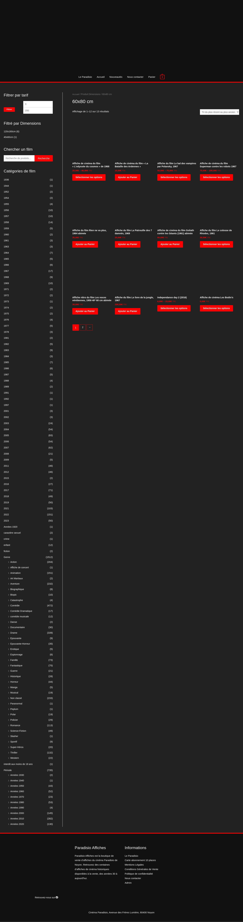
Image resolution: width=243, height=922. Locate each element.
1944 (6, 186)
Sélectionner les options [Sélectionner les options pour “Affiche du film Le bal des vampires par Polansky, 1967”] (174, 178)
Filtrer (9, 110)
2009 (6, 460)
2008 (6, 454)
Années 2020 (17, 825)
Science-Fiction (18, 731)
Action (13, 562)
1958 (6, 223)
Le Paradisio (85, 76)
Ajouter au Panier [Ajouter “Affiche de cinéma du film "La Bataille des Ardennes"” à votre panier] (128, 178)
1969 (6, 284)
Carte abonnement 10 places (140, 861)
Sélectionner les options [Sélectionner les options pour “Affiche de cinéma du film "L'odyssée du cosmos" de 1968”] (89, 178)
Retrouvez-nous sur (46, 898)
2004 (6, 430)
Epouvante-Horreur (20, 644)
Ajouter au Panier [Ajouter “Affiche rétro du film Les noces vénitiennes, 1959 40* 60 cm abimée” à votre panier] (86, 316)
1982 (6, 345)
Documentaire (17, 628)
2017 (6, 491)
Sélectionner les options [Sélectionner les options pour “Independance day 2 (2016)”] (174, 310)
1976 (6, 320)
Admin (128, 883)
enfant (7, 546)
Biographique (17, 590)
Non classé (16, 699)
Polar (13, 715)
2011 (6, 466)
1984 (6, 357)
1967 (6, 272)
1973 (6, 302)
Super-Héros (17, 748)
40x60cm (9, 137)
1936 (6, 180)
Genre (7, 558)
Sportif (13, 742)
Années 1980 (17, 803)
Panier (151, 76)
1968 (6, 278)
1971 (6, 290)
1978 (6, 332)
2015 (6, 479)
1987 (6, 375)
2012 (6, 472)
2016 (6, 485)
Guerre (14, 671)
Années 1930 (17, 776)
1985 (6, 363)
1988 (6, 381)
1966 (6, 265)
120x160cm (10, 132)
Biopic (13, 595)
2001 (6, 412)
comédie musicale (20, 617)
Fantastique (16, 666)
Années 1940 (17, 781)
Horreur (14, 682)
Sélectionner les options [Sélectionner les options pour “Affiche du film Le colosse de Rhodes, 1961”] (217, 245)
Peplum (14, 710)
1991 (6, 393)
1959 (6, 229)
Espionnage (16, 655)
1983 (6, 351)
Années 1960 (17, 792)
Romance (15, 726)
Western (14, 758)
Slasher (14, 737)
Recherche (44, 159)
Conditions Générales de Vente (141, 870)
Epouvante (16, 639)
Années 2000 (17, 814)
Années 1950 (17, 786)
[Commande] (218, 112)
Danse (13, 622)
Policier (14, 720)
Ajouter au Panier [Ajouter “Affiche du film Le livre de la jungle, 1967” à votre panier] (128, 313)
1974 (6, 308)
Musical (14, 693)
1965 (6, 259)
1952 (6, 192)
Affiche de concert (20, 568)
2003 (6, 424)
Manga (14, 688)
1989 (6, 387)
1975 (6, 314)
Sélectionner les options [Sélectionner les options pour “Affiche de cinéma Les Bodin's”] (217, 310)
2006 (6, 442)
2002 (6, 418)
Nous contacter (135, 76)
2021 (6, 509)
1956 (6, 211)
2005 (6, 436)
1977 (6, 326)
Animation (15, 573)
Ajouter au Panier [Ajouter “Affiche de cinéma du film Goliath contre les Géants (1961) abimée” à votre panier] (171, 245)
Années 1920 (11, 527)
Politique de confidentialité (139, 874)
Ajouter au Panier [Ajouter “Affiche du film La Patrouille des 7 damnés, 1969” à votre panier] (128, 245)
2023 (6, 521)
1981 (6, 338)
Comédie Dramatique (21, 612)
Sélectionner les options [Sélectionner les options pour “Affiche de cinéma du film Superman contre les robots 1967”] (217, 178)
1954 (6, 198)
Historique (15, 677)
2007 (6, 448)
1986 (6, 369)
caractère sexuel (12, 533)
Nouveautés (115, 76)
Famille (14, 661)
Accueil (101, 76)
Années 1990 (17, 808)
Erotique (14, 650)
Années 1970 (17, 797)
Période (8, 771)
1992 (6, 399)
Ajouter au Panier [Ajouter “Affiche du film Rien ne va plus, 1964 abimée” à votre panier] (86, 245)
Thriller (14, 753)
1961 (6, 241)
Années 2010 (17, 819)
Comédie (15, 606)
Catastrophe (17, 601)
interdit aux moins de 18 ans (19, 765)
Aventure (15, 584)
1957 (6, 217)
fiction (7, 552)
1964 (6, 253)
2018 (6, 497)
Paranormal (16, 704)
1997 (6, 406)
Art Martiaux (16, 579)
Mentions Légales (134, 865)
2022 (6, 515)
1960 (6, 235)
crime (7, 539)
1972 (6, 296)
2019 (6, 503)
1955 (6, 205)
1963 (6, 247)
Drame (14, 633)
